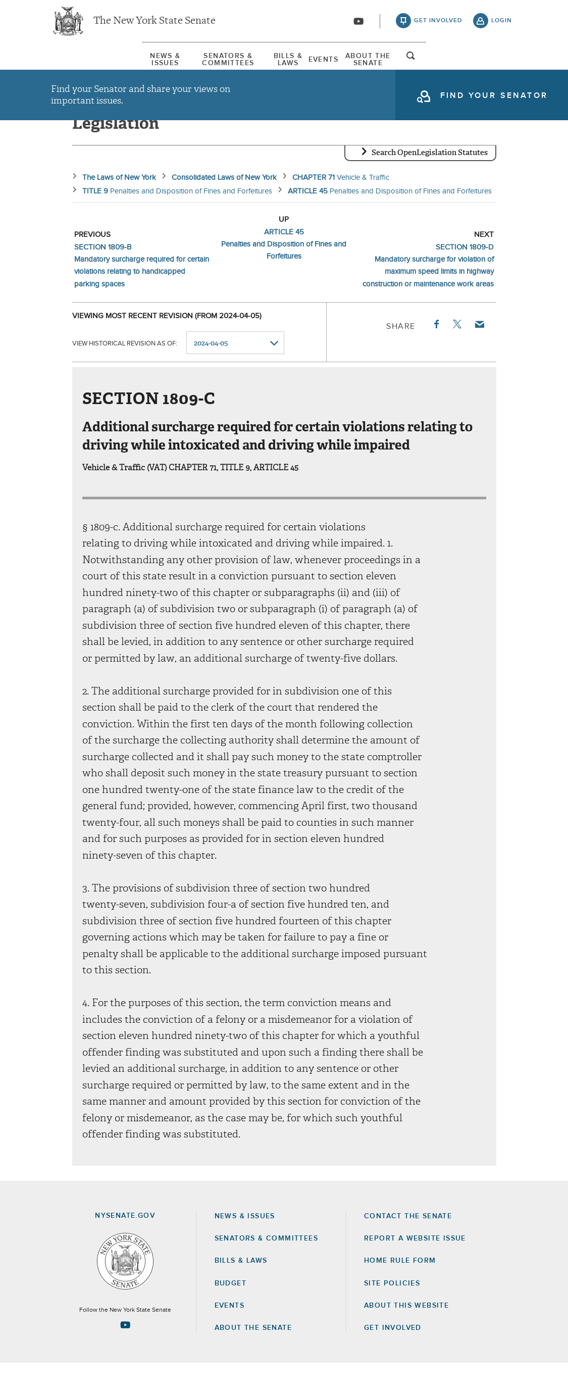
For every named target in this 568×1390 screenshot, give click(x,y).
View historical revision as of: (124, 370)
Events (354, 65)
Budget (230, 1309)
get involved (438, 25)
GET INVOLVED (393, 1354)
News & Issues (81, 65)
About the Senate (253, 1354)
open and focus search (501, 67)
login (501, 25)
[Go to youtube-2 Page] (125, 1352)
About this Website (406, 1332)
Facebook (436, 350)
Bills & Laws (289, 65)
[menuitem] (81, 65)
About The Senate (431, 65)
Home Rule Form (400, 1287)
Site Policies (392, 1309)
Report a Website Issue (415, 1265)
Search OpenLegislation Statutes (430, 179)
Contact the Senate (408, 1243)
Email (478, 350)
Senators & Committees (187, 65)
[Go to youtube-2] (358, 26)
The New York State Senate (154, 25)
